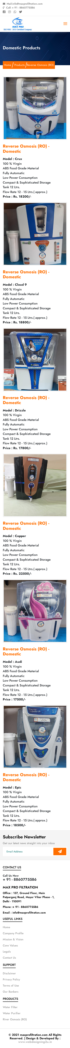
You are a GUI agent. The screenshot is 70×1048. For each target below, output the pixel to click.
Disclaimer (9, 973)
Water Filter (10, 1007)
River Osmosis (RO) (15, 1019)
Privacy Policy (11, 979)
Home (7, 65)
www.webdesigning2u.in (35, 1042)
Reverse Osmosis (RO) (40, 65)
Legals (7, 952)
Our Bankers (10, 992)
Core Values (10, 945)
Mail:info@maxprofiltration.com (23, 4)
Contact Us (9, 958)
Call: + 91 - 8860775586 (19, 7)
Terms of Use (11, 986)
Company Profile (13, 933)
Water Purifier (12, 1013)
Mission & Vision (13, 939)
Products (19, 65)
